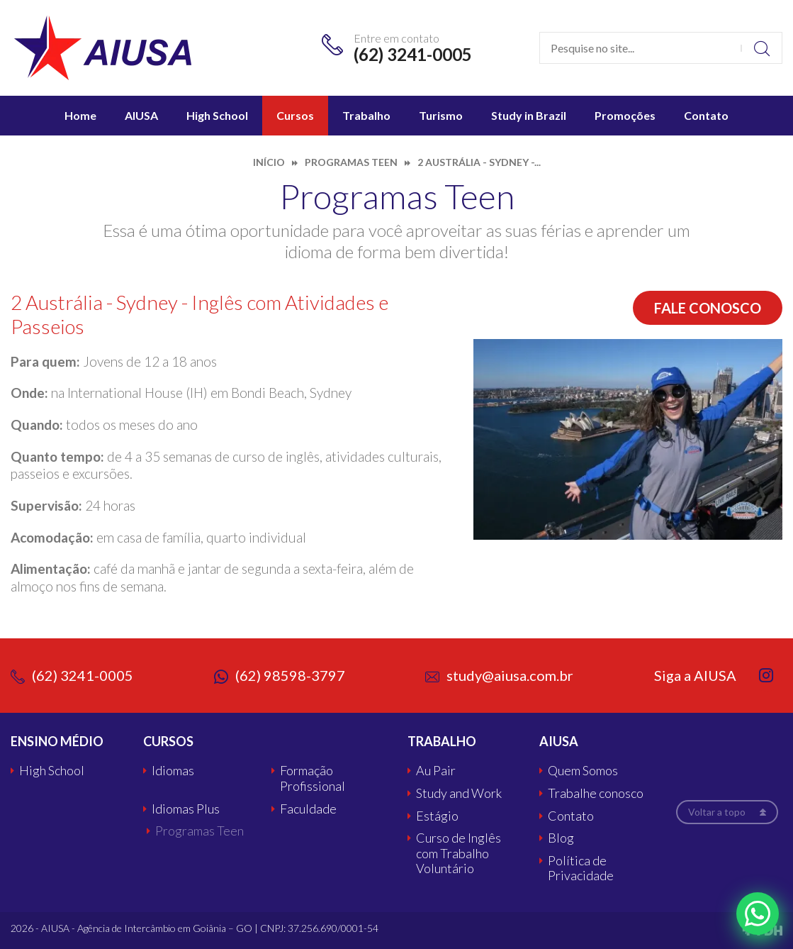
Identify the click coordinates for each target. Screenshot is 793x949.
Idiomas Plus (186, 808)
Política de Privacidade (581, 868)
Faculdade (308, 808)
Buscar (761, 47)
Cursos (295, 115)
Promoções (625, 115)
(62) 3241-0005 (413, 54)
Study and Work (459, 793)
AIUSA (141, 115)
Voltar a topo (717, 812)
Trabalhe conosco (595, 793)
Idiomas (173, 770)
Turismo (441, 115)
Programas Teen (199, 830)
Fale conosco (707, 307)
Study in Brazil (528, 115)
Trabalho (366, 115)
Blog (561, 838)
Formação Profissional (312, 778)
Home (80, 115)
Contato (706, 115)
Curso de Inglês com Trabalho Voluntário (458, 853)
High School (217, 115)
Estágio (437, 816)
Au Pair (436, 770)
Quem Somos (583, 770)
